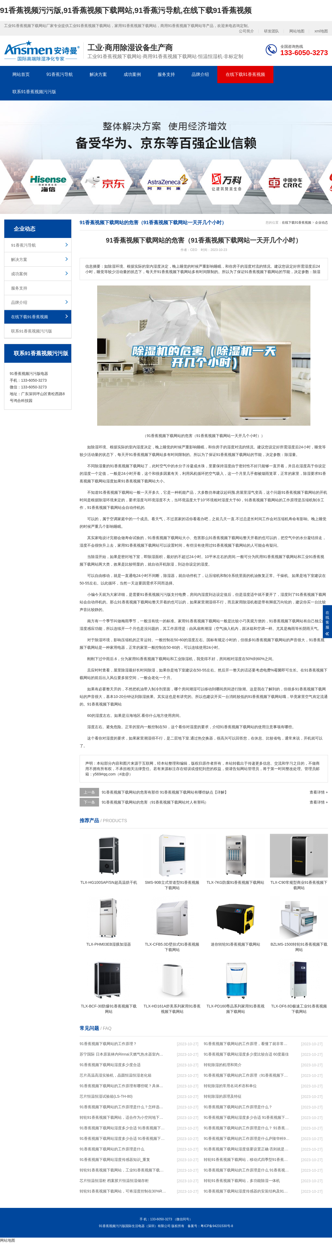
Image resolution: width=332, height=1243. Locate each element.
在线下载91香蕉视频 (245, 74)
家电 (98, 538)
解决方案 (98, 74)
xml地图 (321, 31)
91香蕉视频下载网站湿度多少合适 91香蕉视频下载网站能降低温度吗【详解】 (247, 1117)
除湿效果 (146, 696)
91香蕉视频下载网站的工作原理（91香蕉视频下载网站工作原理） (247, 1075)
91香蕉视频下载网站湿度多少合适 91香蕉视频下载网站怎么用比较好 (123, 1128)
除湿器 (169, 575)
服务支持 (166, 74)
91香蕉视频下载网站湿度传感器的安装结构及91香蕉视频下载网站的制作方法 (247, 1191)
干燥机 (282, 575)
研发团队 (271, 31)
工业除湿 (181, 659)
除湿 (95, 447)
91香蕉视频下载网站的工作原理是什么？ (238, 1107)
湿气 (251, 492)
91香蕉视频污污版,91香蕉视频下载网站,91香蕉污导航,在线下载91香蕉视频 (126, 10)
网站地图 (296, 31)
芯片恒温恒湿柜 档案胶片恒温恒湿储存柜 (114, 1180)
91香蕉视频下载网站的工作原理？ (108, 1044)
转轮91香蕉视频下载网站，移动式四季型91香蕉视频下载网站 (247, 1159)
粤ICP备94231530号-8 (217, 1226)
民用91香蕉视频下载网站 (276, 557)
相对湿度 (221, 500)
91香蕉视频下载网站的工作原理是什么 (112, 1149)
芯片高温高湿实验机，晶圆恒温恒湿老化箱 (115, 1075)
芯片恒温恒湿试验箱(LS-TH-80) (106, 1096)
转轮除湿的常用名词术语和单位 (230, 1086)
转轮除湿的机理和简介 (223, 1065)
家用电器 (117, 647)
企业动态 (321, 222)
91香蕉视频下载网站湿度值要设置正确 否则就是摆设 (247, 1149)
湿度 (140, 447)
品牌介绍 (200, 74)
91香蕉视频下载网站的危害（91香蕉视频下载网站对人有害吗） (155, 802)
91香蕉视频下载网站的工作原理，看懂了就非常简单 (247, 1044)
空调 (113, 519)
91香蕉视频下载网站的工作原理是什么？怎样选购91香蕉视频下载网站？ (123, 1107)
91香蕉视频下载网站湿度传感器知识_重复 (115, 1159)
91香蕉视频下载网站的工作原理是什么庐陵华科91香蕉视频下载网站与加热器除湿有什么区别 (247, 1138)
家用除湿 (242, 602)
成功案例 (132, 74)
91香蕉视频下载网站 (146, 454)
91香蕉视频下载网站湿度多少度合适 (110, 1065)
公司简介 (246, 31)
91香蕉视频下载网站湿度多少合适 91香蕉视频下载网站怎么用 (123, 1138)
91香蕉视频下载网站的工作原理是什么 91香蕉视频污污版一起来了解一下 (247, 1170)
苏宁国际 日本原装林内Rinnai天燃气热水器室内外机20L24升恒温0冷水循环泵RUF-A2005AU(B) (123, 1054)
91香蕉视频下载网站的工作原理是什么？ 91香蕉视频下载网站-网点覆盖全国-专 (247, 1128)
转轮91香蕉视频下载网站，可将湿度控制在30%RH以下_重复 (123, 1191)
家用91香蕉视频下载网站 (138, 545)
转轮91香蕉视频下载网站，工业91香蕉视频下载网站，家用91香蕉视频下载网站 (123, 1170)
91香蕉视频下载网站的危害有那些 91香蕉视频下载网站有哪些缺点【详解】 (165, 792)
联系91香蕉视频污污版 (34, 91)
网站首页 (21, 74)
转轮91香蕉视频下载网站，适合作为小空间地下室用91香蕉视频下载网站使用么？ (123, 1117)
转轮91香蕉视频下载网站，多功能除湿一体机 (242, 1180)
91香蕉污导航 (59, 74)
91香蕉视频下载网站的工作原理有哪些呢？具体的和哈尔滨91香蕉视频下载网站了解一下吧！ (123, 1086)
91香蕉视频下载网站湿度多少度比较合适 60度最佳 (246, 1054)
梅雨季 (127, 621)
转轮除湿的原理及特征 (223, 1096)
